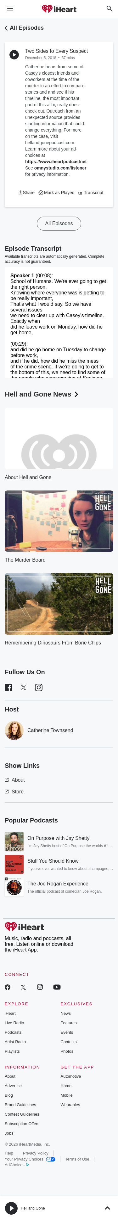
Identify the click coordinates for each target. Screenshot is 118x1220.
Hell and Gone (33, 1208)
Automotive (71, 1076)
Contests (69, 1041)
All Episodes (27, 28)
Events (67, 1032)
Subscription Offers (22, 1123)
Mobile (67, 1095)
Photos (67, 1051)
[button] (26, 192)
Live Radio (14, 1022)
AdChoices (17, 1164)
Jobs (9, 1133)
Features (69, 1022)
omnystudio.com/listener (60, 167)
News (66, 1013)
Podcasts (13, 1032)
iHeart (10, 1013)
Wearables (70, 1104)
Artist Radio (15, 1041)
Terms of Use (77, 1159)
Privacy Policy (35, 1153)
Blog (9, 1095)
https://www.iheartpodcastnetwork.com (66, 161)
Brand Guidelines (20, 1104)
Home (66, 1085)
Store (14, 791)
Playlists (12, 1051)
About (15, 780)
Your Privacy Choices (30, 1159)
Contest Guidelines (22, 1114)
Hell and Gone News (42, 394)
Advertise (13, 1085)
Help (9, 1153)
